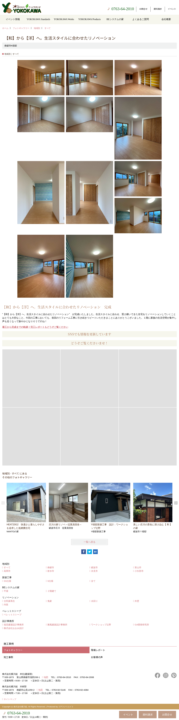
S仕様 (50, 581)
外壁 (137, 601)
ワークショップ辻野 (101, 624)
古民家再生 (9, 601)
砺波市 (94, 567)
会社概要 (166, 19)
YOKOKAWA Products (89, 19)
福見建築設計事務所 (14, 624)
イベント (172, 8)
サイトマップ (10, 699)
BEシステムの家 (115, 19)
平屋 (6, 591)
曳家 (49, 601)
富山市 (138, 567)
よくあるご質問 (140, 19)
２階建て (51, 591)
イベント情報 (13, 19)
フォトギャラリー (13, 650)
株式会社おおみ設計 (14, 628)
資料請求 (158, 8)
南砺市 (50, 567)
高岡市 (7, 571)
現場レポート (98, 650)
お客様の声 (97, 657)
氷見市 (94, 571)
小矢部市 (139, 571)
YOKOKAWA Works (64, 19)
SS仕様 (7, 581)
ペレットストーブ (12, 614)
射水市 (50, 571)
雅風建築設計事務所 (57, 624)
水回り (94, 601)
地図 (46, 677)
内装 (6, 604)
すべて (7, 567)
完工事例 (8, 657)
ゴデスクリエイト (66, 707)
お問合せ (143, 8)
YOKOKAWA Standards (38, 19)
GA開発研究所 (142, 624)
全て (93, 581)
